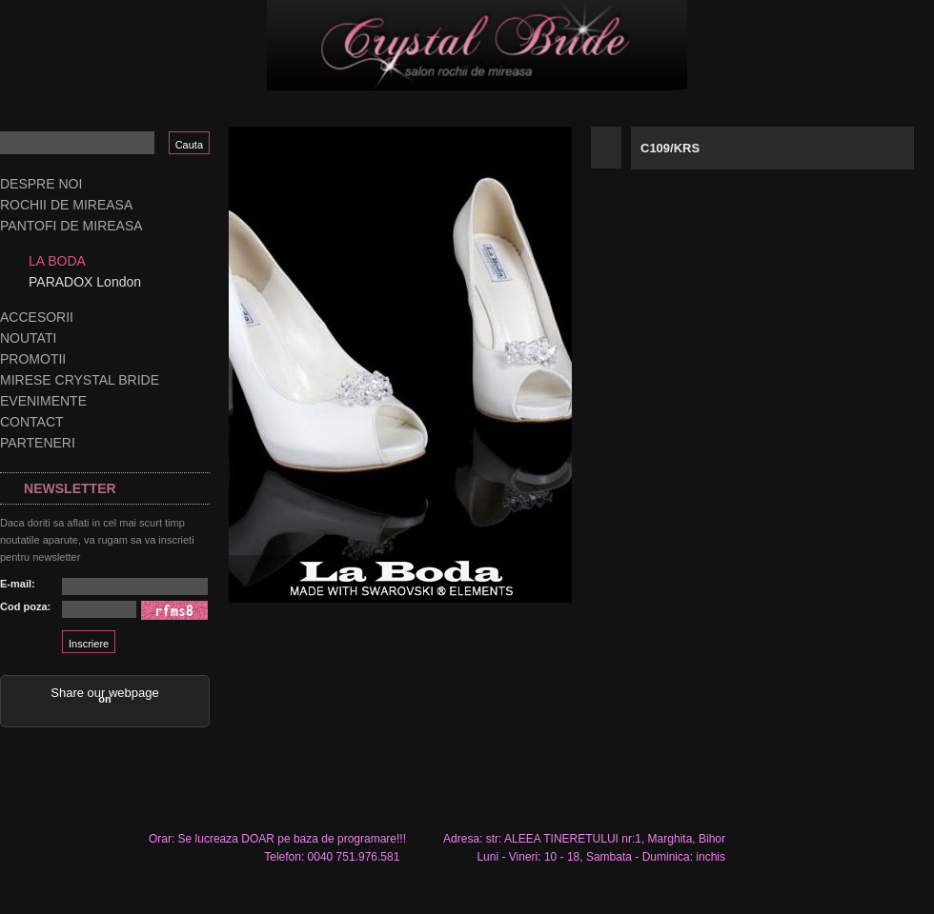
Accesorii (36, 317)
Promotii (33, 359)
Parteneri (37, 442)
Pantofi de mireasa (71, 225)
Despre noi (41, 183)
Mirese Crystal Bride (79, 379)
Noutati (28, 338)
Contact (32, 421)
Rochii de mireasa (66, 204)
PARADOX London (85, 281)
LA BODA (57, 260)
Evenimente (43, 400)
